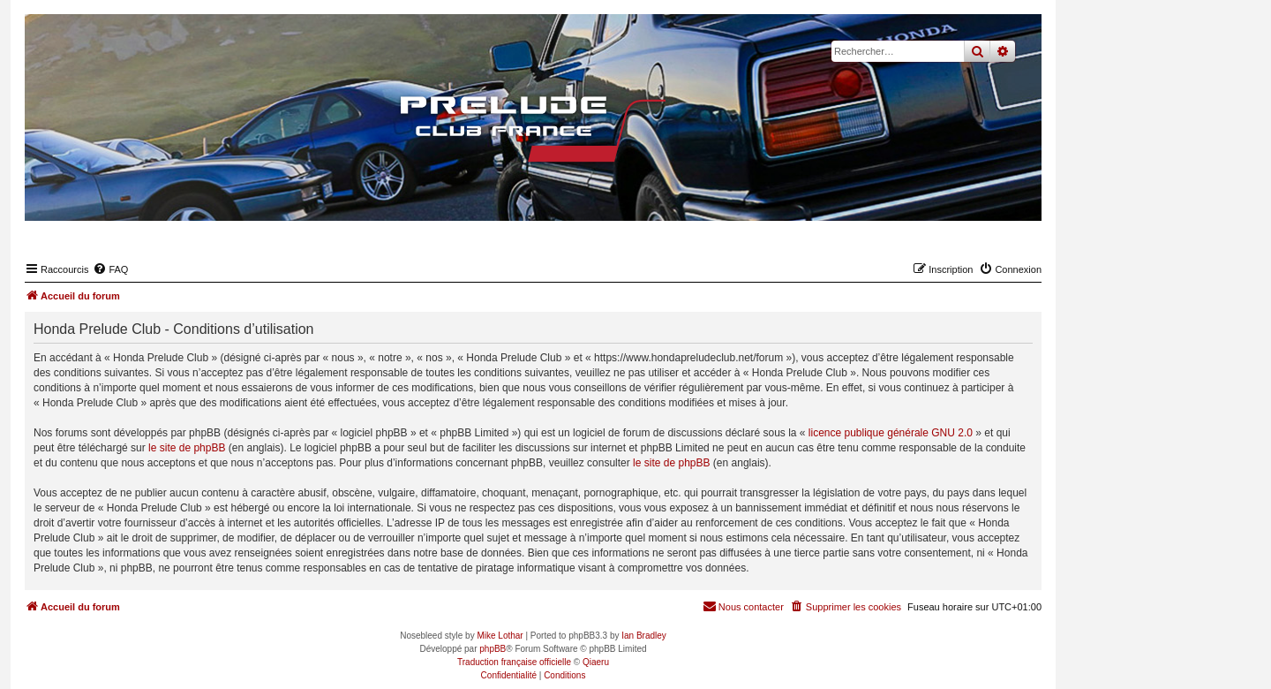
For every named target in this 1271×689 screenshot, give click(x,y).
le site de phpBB (186, 448)
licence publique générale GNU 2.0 (890, 433)
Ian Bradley (643, 635)
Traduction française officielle (514, 662)
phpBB (492, 649)
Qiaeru (596, 662)
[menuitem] (110, 269)
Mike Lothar (500, 635)
